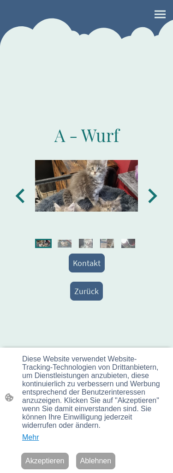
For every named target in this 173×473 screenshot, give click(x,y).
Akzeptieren (45, 461)
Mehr (30, 437)
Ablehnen (96, 461)
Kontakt (87, 263)
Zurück (86, 291)
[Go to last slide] (21, 195)
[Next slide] (151, 195)
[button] (43, 243)
